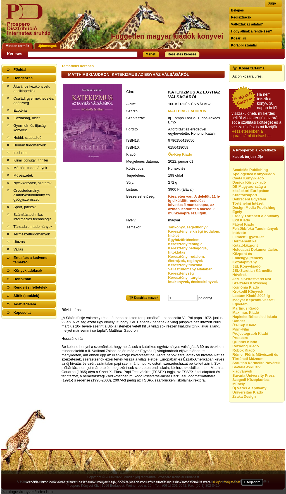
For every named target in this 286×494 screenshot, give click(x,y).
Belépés (237, 10)
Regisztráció (241, 17)
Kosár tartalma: (252, 68)
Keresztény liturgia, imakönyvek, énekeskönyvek (193, 279)
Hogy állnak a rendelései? (251, 31)
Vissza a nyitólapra (30, 23)
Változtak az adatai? (247, 24)
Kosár (235, 38)
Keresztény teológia (185, 244)
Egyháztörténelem (183, 240)
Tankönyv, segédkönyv (188, 227)
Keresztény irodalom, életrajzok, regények (186, 258)
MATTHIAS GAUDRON (187, 111)
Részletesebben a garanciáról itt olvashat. (252, 133)
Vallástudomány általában (190, 269)
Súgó (272, 3)
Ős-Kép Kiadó (180, 154)
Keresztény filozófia (185, 265)
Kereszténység (181, 273)
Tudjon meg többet (226, 482)
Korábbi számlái (244, 45)
